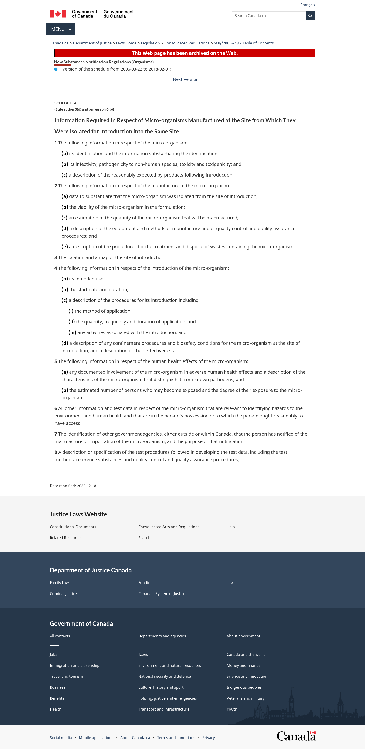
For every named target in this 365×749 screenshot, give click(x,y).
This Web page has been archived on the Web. (185, 53)
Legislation (150, 43)
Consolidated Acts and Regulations (168, 526)
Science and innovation (247, 676)
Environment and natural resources (169, 665)
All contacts (60, 636)
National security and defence (164, 676)
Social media (61, 737)
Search (144, 537)
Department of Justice (92, 43)
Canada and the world (246, 654)
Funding (145, 582)
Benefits (57, 698)
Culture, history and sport (161, 687)
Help (231, 526)
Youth (232, 709)
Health (55, 709)
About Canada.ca (135, 737)
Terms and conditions (176, 737)
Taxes (143, 654)
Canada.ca (59, 43)
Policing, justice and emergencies (167, 698)
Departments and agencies (162, 636)
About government (243, 636)
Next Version (186, 79)
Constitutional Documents (73, 526)
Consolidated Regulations (187, 43)
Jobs (53, 654)
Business (57, 687)
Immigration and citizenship (74, 665)
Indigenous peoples (244, 687)
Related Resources (66, 537)
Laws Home (126, 43)
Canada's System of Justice (161, 593)
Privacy (208, 737)
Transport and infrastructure (163, 709)
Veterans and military (245, 698)
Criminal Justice (63, 593)
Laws (231, 582)
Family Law (59, 582)
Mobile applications (96, 737)
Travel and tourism (66, 676)
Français (308, 4)
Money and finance (243, 665)
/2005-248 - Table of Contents (244, 43)
